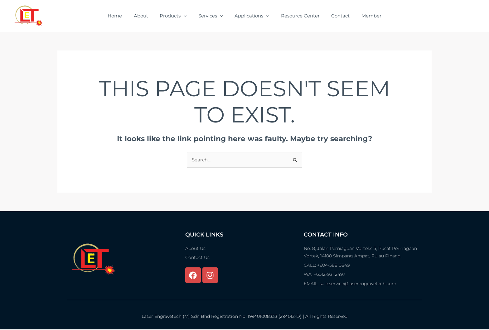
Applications (251, 16)
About (147, 16)
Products (176, 16)
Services (212, 16)
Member (363, 16)
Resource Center (297, 16)
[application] (187, 16)
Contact (335, 16)
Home (123, 16)
